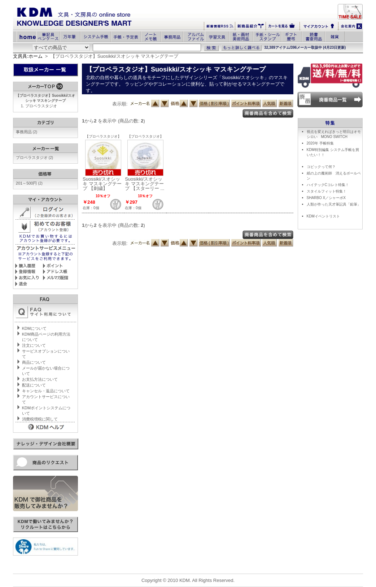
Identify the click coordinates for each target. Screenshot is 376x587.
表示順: (120, 104)
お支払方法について (40, 379)
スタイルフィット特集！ (326, 191)
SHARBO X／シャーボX (326, 198)
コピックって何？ (321, 167)
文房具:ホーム (28, 56)
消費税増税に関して (40, 419)
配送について (34, 385)
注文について (34, 345)
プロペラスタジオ (41, 106)
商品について (34, 362)
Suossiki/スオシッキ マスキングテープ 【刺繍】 (102, 183)
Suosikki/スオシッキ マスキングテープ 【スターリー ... (144, 183)
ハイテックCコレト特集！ (328, 185)
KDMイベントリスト (323, 216)
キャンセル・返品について (46, 391)
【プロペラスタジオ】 (103, 136)
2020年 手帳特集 (320, 143)
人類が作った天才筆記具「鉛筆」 (334, 204)
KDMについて (34, 328)
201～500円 (29, 183)
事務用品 (26, 132)
